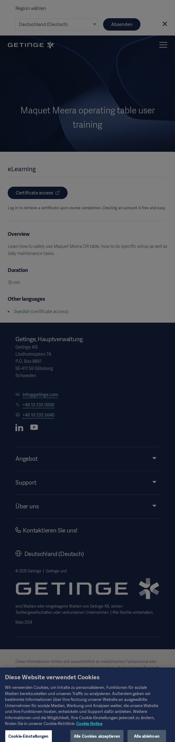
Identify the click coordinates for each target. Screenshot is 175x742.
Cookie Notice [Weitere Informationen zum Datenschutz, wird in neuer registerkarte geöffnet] (89, 728)
